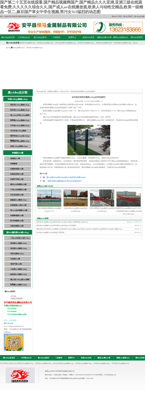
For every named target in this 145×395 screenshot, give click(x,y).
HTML (88, 378)
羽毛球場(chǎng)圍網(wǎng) (122, 43)
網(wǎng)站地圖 (139, 16)
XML (92, 378)
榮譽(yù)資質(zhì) (120, 37)
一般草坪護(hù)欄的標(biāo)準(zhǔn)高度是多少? (64, 181)
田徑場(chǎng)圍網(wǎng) (34, 47)
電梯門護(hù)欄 (16, 264)
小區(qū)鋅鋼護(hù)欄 (18, 190)
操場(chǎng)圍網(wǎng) (19, 146)
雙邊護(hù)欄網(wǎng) (18, 243)
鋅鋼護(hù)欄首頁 (52, 91)
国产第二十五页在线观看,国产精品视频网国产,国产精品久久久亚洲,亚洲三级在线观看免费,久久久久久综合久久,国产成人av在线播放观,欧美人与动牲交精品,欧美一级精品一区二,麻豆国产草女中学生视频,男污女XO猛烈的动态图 (71, 7)
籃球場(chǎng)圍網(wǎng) (45, 43)
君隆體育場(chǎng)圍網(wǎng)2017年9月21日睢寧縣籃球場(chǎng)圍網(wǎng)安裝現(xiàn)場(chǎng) (128, 202)
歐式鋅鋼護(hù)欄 (16, 221)
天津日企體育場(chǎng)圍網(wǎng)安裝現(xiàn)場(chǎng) (102, 200)
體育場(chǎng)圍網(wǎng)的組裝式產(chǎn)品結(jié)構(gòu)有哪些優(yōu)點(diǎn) (62, 222)
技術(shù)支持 (88, 37)
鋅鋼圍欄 (13, 164)
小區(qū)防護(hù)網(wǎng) (20, 238)
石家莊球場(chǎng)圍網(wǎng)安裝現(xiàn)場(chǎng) (75, 200)
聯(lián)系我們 (127, 16)
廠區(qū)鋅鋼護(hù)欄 (18, 184)
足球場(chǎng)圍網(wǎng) (104, 43)
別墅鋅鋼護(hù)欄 (16, 226)
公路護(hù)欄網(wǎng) (18, 269)
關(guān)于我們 (117, 16)
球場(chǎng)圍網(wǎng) (18, 99)
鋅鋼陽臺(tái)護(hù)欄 (18, 205)
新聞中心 (72, 37)
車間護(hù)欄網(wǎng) (18, 285)
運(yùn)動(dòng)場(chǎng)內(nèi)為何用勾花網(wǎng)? (66, 177)
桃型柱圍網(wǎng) (17, 254)
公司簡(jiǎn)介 (24, 37)
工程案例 (56, 37)
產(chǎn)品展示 (40, 37)
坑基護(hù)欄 (15, 259)
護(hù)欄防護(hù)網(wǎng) (17, 232)
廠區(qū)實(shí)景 (104, 37)
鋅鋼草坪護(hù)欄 (16, 179)
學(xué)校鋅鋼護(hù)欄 (18, 210)
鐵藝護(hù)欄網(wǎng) (18, 200)
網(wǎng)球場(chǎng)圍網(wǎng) (65, 43)
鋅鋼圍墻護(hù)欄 (16, 215)
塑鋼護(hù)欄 (15, 158)
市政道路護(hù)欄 (16, 195)
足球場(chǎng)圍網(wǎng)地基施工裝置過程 (50, 232)
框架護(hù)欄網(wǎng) (18, 248)
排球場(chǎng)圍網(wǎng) (86, 43)
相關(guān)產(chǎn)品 (45, 186)
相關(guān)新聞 (42, 218)
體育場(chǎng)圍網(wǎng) (27, 43)
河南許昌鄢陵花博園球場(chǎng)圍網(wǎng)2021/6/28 (49, 200)
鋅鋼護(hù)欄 (17, 153)
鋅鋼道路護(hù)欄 (16, 174)
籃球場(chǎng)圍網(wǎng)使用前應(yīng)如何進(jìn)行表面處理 (56, 225)
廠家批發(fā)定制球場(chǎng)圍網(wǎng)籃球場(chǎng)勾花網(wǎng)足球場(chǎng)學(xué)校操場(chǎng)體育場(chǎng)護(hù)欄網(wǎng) (79, 229)
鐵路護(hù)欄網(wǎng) (18, 274)
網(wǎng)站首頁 (8, 37)
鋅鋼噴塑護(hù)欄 (16, 169)
